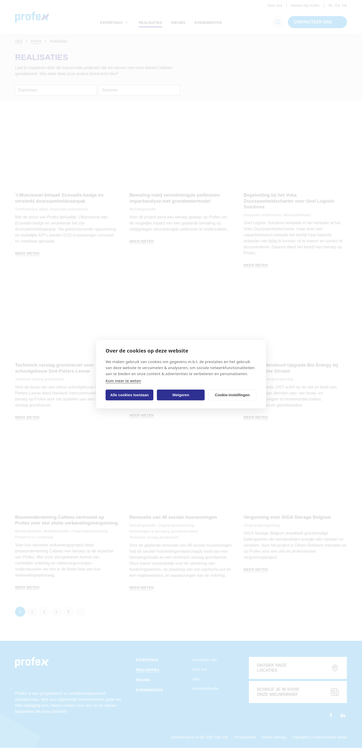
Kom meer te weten (123, 380)
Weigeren (180, 395)
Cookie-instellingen (232, 395)
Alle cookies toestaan (129, 395)
